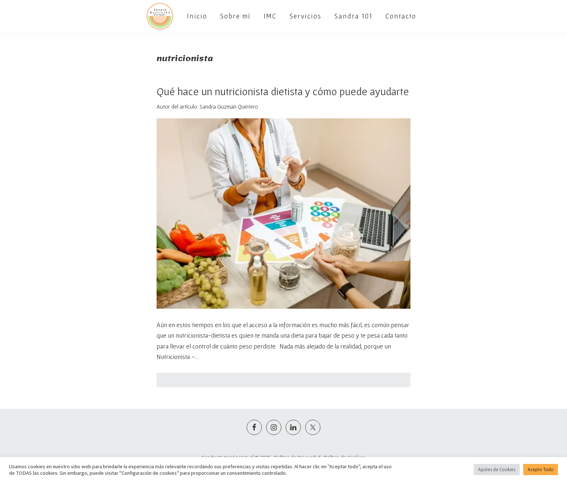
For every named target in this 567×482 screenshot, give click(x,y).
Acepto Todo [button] (541, 469)
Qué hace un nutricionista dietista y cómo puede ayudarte (283, 91)
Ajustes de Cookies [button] (496, 469)
